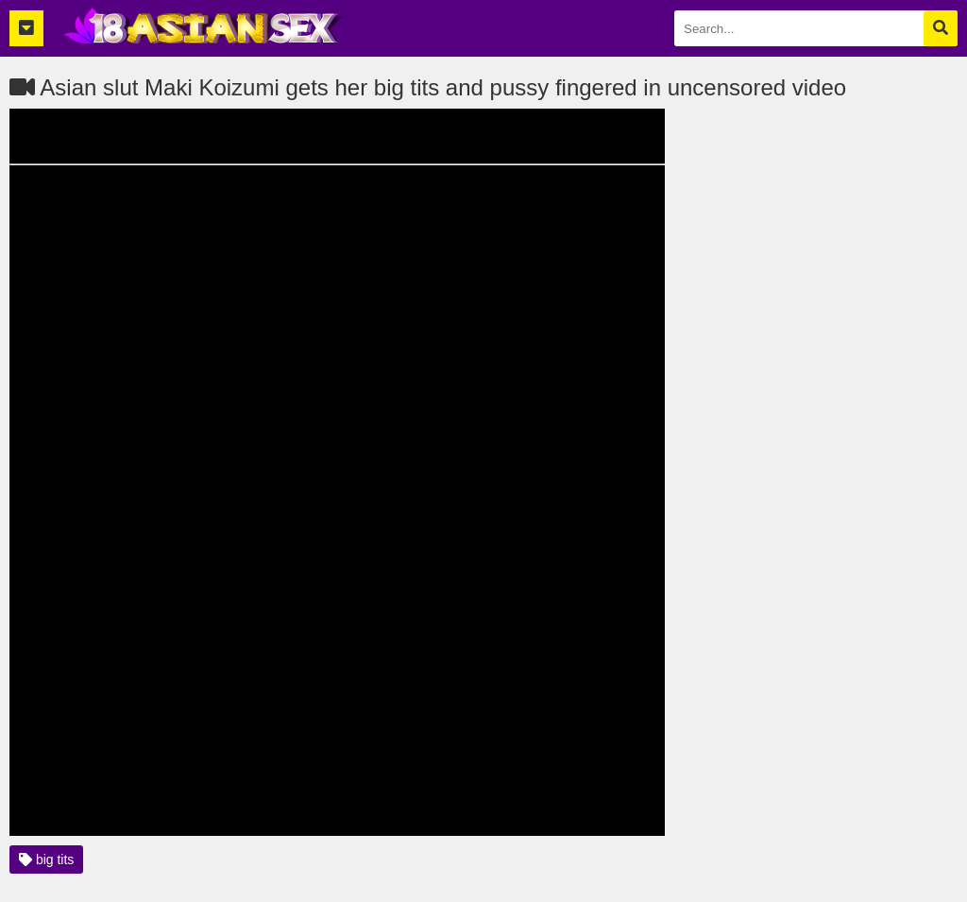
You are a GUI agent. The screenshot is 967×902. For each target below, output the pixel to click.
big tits (46, 859)
